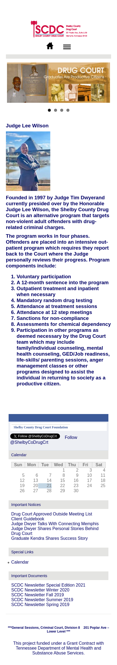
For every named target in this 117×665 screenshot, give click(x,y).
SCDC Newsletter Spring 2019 (40, 604)
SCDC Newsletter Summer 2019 (42, 599)
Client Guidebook (27, 519)
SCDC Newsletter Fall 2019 (37, 595)
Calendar (20, 562)
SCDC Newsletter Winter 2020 (40, 590)
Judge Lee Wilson (27, 125)
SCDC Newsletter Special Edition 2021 (48, 585)
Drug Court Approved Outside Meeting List (51, 514)
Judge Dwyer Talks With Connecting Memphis (55, 523)
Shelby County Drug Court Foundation (41, 427)
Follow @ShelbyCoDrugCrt (43, 440)
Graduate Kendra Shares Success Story (49, 538)
